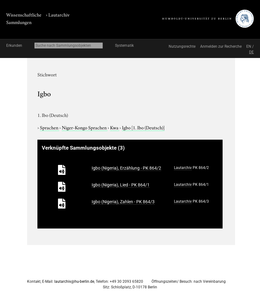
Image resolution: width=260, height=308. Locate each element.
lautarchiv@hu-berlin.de (74, 281)
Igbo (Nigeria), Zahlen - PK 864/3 (123, 201)
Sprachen (49, 127)
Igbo (143, 127)
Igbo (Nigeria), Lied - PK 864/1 (121, 184)
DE (251, 52)
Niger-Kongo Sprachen (85, 127)
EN (248, 46)
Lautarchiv (59, 14)
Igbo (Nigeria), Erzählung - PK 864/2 (126, 168)
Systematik (124, 45)
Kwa (114, 127)
